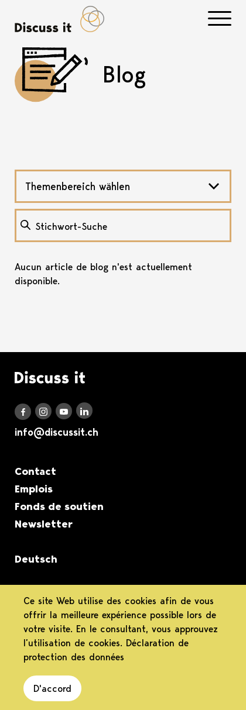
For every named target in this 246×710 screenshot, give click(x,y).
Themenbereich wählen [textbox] (77, 186)
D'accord (52, 688)
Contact (35, 471)
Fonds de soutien (59, 506)
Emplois (34, 488)
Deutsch (36, 559)
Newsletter (44, 524)
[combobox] (123, 186)
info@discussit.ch (56, 432)
